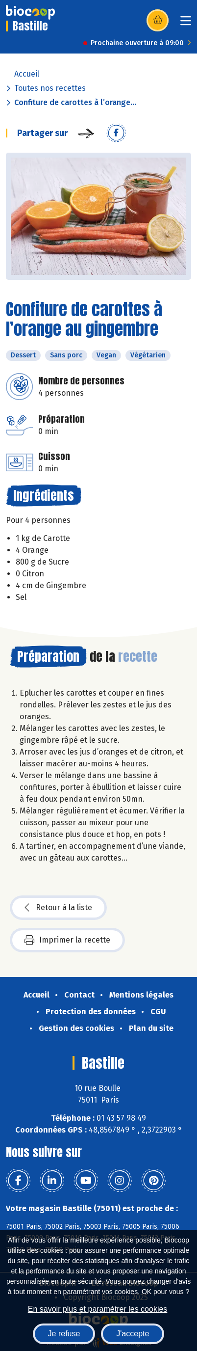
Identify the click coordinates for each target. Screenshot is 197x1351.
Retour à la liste (58, 908)
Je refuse (64, 1333)
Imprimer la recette (67, 940)
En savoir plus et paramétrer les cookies (98, 1309)
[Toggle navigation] (185, 24)
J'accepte (132, 1333)
